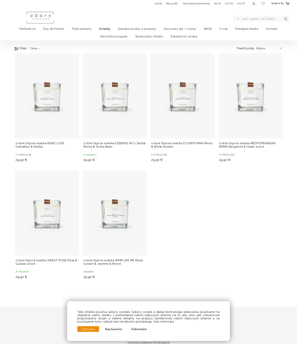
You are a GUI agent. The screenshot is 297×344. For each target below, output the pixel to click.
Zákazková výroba (183, 36)
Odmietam (139, 329)
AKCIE (208, 29)
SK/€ (217, 3)
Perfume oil (28, 29)
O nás (224, 29)
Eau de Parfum (53, 29)
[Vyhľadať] (237, 19)
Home (158, 3)
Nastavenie (113, 329)
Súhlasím (88, 329)
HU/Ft (241, 3)
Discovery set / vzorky (180, 29)
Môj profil (171, 3)
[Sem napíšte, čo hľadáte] (265, 19)
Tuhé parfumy (81, 29)
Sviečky (104, 29)
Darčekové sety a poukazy (137, 29)
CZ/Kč (229, 3)
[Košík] (280, 3)
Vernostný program (114, 36)
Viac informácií (163, 321)
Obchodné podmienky (196, 3)
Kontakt (271, 29)
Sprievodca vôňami (149, 36)
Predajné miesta (247, 29)
